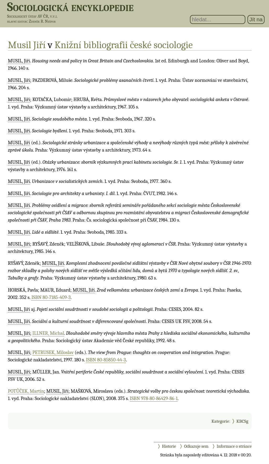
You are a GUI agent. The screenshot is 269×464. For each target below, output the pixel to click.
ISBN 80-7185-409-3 (51, 297)
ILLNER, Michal (48, 333)
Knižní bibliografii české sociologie (124, 45)
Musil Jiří (27, 45)
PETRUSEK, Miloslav (53, 352)
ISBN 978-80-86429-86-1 (154, 398)
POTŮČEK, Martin (26, 391)
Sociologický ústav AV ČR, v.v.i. (32, 16)
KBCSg (242, 421)
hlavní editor (17, 21)
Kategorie (220, 421)
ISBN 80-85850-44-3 (106, 360)
